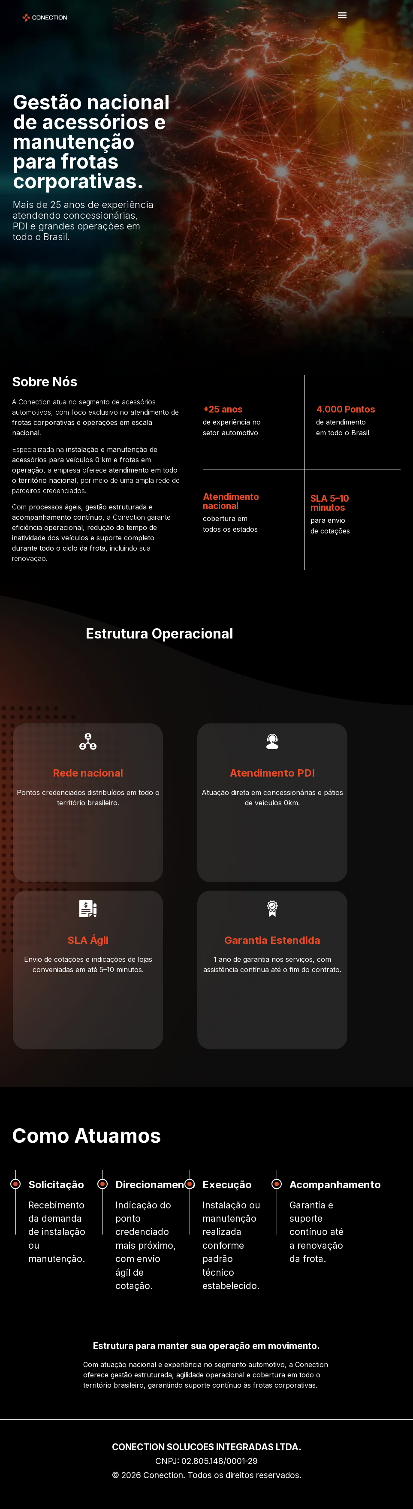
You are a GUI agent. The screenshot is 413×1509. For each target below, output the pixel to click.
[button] (342, 15)
